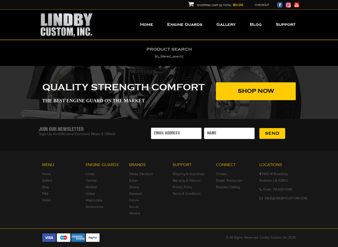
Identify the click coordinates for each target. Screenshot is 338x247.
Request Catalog (228, 187)
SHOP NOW (256, 91)
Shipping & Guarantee (188, 174)
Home (46, 174)
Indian (133, 180)
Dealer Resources (229, 180)
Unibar (90, 194)
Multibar (91, 187)
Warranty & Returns (187, 180)
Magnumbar (94, 200)
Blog (45, 187)
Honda (134, 200)
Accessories (95, 207)
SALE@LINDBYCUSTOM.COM (286, 198)
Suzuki (134, 207)
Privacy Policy (182, 187)
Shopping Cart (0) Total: (215, 5)
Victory (134, 187)
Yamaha (134, 213)
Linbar (90, 174)
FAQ (45, 194)
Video (46, 200)
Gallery (47, 180)
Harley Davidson (141, 174)
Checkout (262, 5)
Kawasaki (135, 194)
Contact (221, 174)
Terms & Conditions (187, 194)
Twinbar (91, 180)
